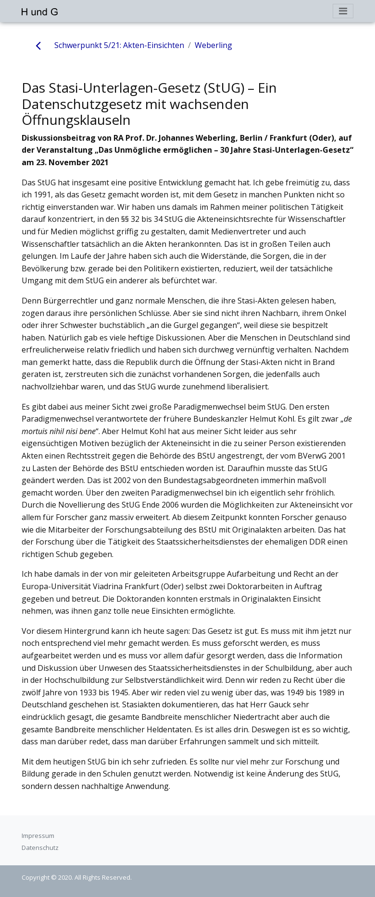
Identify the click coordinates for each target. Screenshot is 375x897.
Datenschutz (40, 847)
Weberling (213, 45)
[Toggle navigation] (343, 11)
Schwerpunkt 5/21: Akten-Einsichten (119, 45)
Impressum (38, 835)
